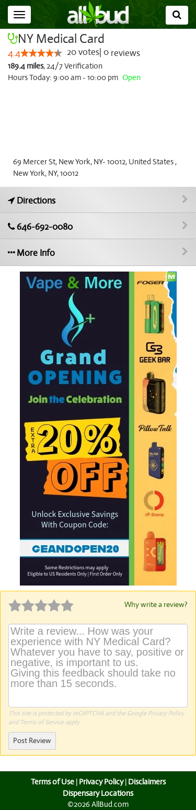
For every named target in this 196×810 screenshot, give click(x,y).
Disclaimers (147, 781)
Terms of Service (41, 721)
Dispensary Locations (98, 792)
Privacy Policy (166, 712)
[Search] (177, 15)
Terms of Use (51, 781)
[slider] (41, 53)
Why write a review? (155, 604)
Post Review (32, 740)
